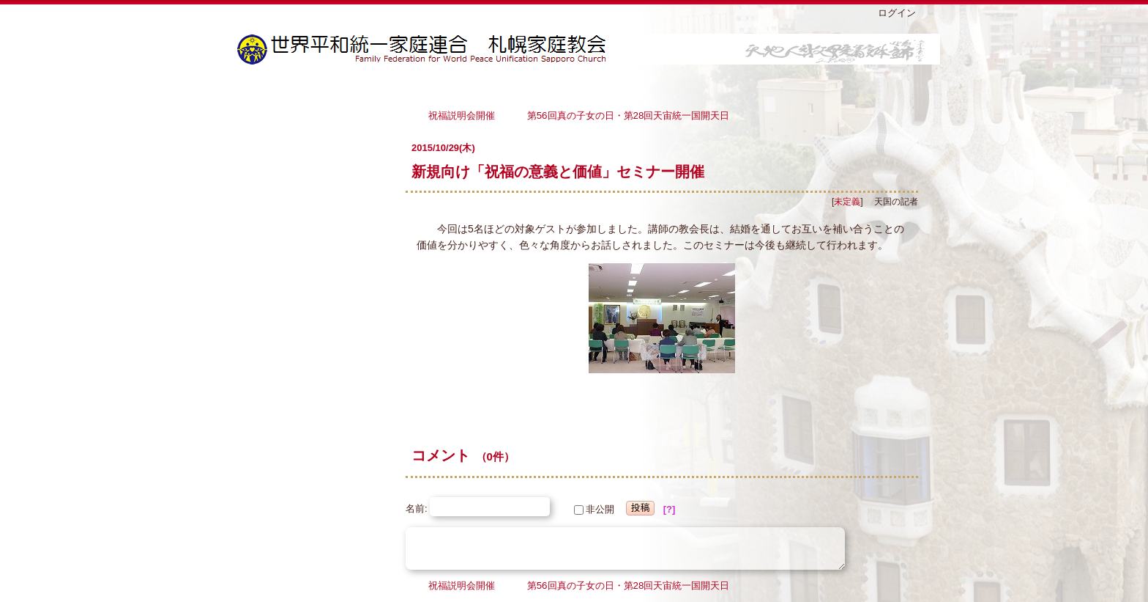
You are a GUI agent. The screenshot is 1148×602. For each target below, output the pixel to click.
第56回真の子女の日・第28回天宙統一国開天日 (628, 114)
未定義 (847, 202)
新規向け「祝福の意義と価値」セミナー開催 (557, 172)
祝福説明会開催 (466, 114)
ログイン (897, 12)
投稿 (640, 508)
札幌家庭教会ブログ (588, 49)
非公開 (594, 509)
